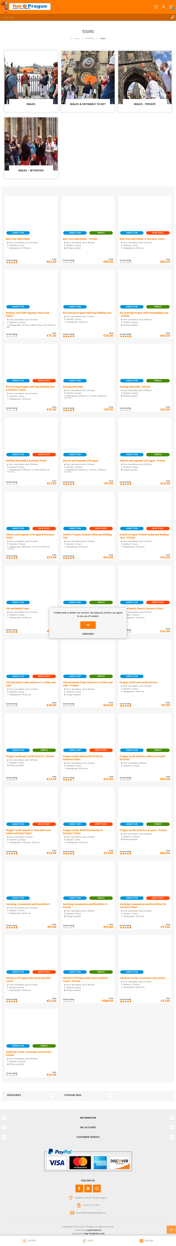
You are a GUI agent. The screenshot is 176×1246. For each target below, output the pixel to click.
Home (77, 38)
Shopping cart (171, 7)
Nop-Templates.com (94, 1233)
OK (88, 625)
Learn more (88, 633)
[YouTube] (88, 1188)
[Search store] (84, 17)
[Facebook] (79, 1188)
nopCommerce (94, 1230)
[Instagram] (97, 1188)
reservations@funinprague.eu (91, 1212)
